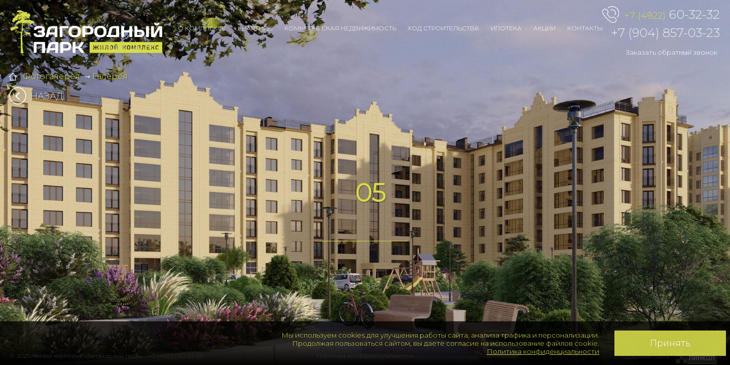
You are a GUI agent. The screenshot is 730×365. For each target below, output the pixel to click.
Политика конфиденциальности (543, 351)
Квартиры (255, 28)
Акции (544, 28)
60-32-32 (672, 15)
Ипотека (506, 28)
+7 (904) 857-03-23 (665, 32)
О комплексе (202, 28)
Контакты (585, 28)
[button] (73, 182)
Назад (39, 96)
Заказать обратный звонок (671, 52)
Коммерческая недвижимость (340, 28)
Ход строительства (443, 28)
